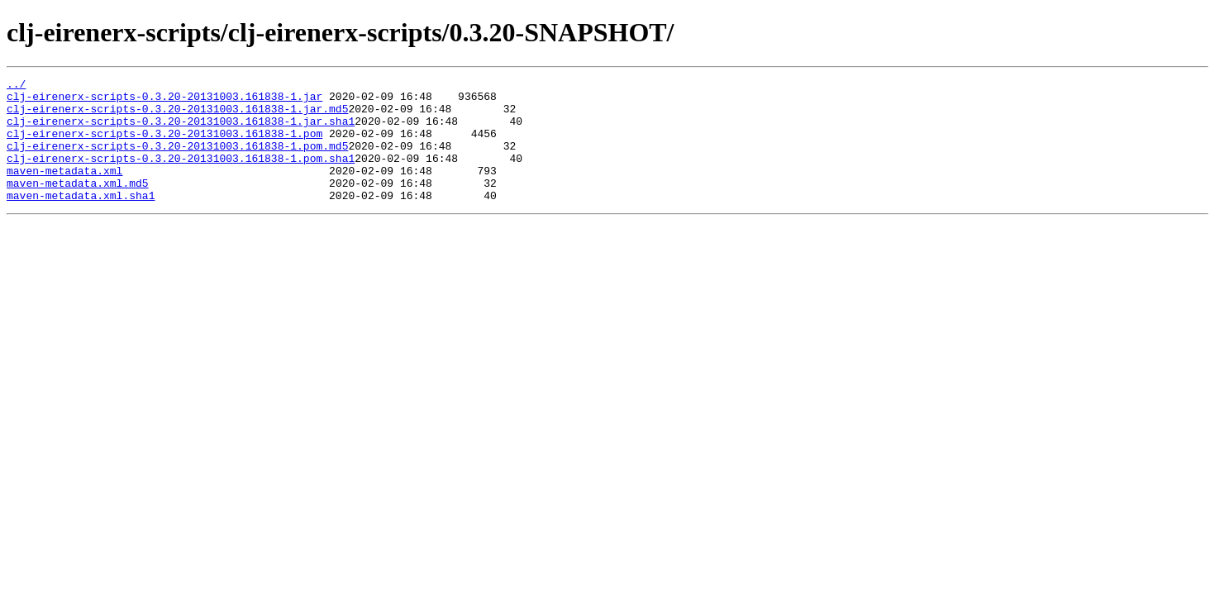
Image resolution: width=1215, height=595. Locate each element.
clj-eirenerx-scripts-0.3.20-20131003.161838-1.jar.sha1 (181, 130)
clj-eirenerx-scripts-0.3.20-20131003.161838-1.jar (164, 100)
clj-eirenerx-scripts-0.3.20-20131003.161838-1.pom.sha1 (181, 175)
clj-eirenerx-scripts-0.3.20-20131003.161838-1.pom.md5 (177, 160)
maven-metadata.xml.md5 (78, 205)
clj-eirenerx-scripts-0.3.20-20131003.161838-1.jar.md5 (177, 115)
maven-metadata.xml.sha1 (81, 219)
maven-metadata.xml (64, 190)
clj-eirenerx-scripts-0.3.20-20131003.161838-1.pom (164, 145)
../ (16, 86)
